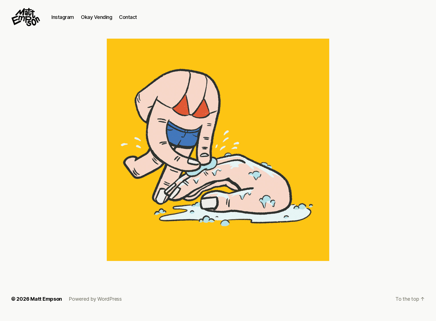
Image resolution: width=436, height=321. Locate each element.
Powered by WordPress (95, 305)
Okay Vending (106, 20)
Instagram (73, 20)
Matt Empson (46, 305)
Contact (138, 20)
